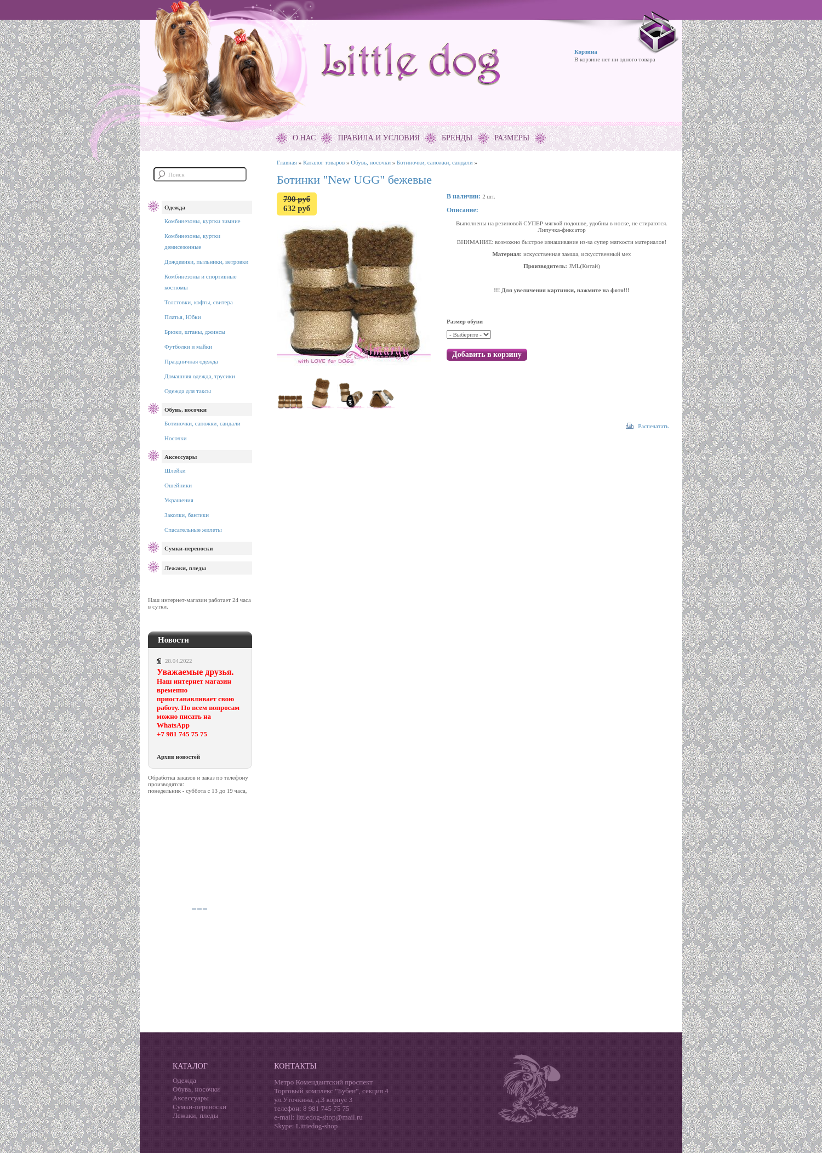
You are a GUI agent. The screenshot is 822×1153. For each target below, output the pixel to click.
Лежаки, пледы (185, 568)
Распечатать (653, 426)
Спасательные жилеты (193, 529)
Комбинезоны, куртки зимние (202, 221)
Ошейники (178, 485)
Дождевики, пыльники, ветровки (206, 261)
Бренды (457, 138)
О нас (304, 138)
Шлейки (175, 470)
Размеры (511, 138)
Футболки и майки (188, 346)
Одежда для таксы (187, 391)
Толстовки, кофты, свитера (198, 302)
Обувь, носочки (185, 409)
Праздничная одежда (191, 361)
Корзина (585, 51)
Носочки (175, 438)
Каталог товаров (324, 162)
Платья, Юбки (182, 317)
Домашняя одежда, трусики (199, 376)
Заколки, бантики (186, 515)
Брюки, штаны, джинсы (194, 331)
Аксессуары (180, 456)
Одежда (174, 207)
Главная (287, 162)
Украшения (178, 500)
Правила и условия (379, 138)
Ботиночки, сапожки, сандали (202, 423)
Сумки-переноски (188, 548)
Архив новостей (178, 756)
